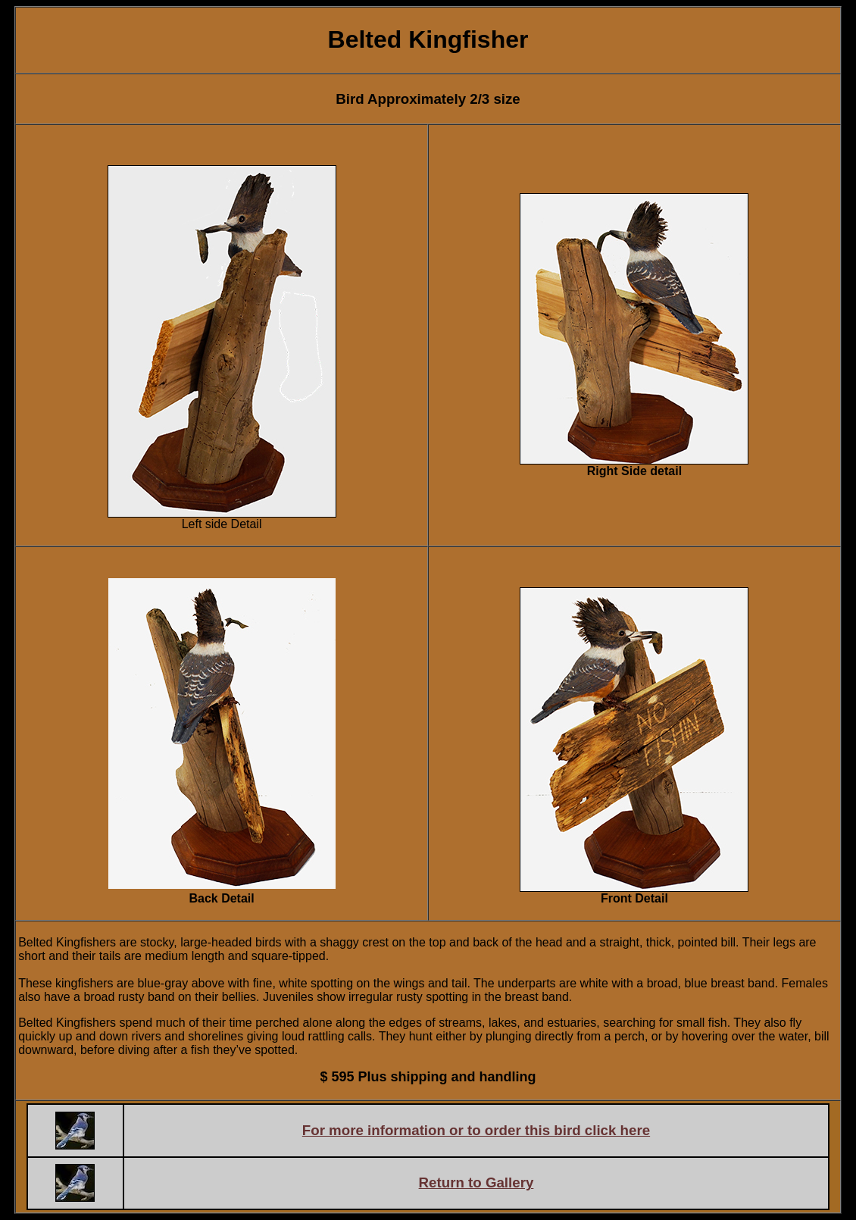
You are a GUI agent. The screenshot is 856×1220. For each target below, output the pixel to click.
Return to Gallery (476, 1182)
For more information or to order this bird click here (476, 1130)
